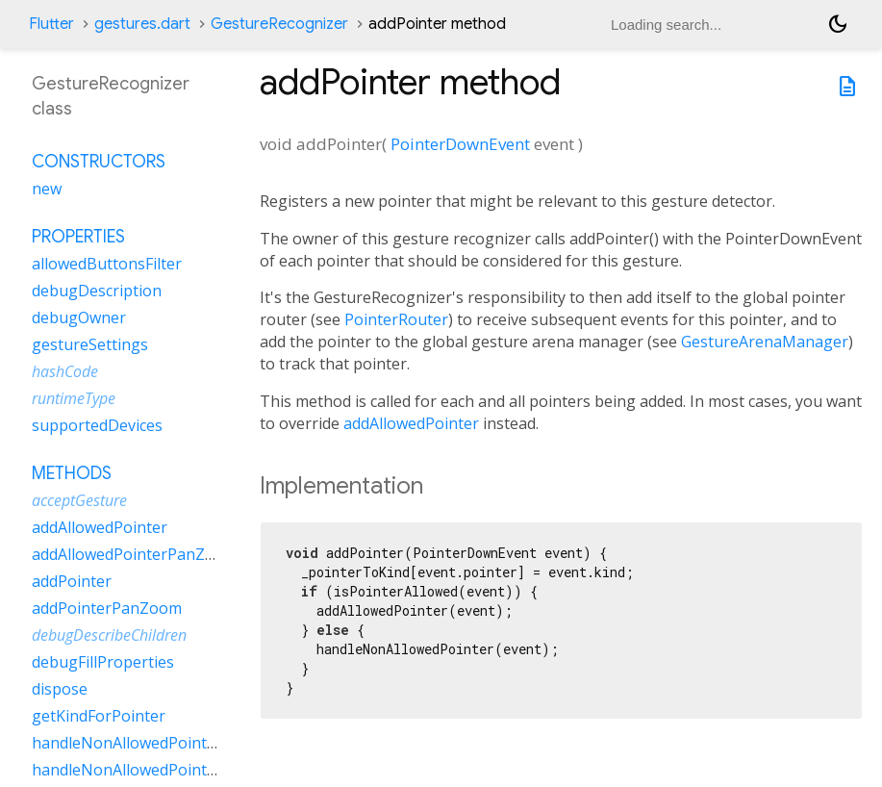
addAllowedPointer (411, 423)
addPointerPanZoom (107, 608)
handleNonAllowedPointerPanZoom (162, 769)
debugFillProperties (103, 662)
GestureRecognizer (279, 24)
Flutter (51, 24)
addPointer (72, 581)
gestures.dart (142, 24)
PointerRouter (396, 319)
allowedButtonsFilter (107, 263)
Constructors (98, 161)
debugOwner (79, 317)
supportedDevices (97, 425)
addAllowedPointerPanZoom (135, 554)
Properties (78, 236)
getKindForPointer (98, 715)
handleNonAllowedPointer (127, 742)
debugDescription (97, 290)
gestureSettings (90, 344)
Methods (72, 473)
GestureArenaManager (764, 341)
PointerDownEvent (460, 144)
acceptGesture (79, 500)
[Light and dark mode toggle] (837, 24)
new (47, 188)
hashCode (65, 371)
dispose (60, 688)
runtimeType (73, 398)
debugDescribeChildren (109, 635)
